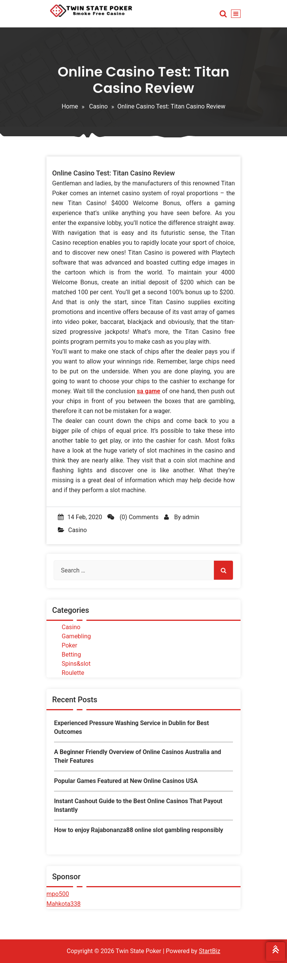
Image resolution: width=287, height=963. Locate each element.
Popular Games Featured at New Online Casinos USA (126, 780)
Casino (98, 106)
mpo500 (57, 894)
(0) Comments (132, 517)
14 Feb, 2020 (80, 517)
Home (70, 106)
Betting (71, 654)
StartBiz (209, 951)
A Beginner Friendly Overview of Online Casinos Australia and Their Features (137, 756)
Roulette (73, 672)
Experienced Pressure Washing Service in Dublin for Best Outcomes (131, 727)
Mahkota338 (63, 903)
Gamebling (76, 636)
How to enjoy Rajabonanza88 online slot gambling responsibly (138, 830)
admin (190, 517)
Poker (69, 645)
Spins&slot (76, 663)
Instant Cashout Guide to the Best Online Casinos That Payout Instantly (138, 805)
